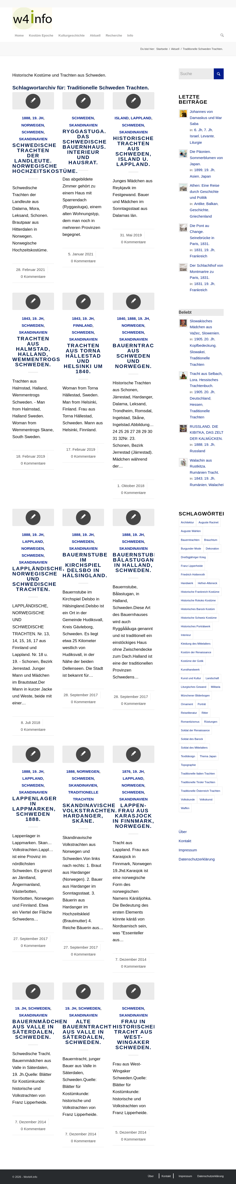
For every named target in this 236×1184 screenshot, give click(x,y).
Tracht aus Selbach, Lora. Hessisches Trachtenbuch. (206, 379)
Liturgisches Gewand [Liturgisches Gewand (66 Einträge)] (193, 686)
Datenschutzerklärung (197, 859)
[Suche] (221, 35)
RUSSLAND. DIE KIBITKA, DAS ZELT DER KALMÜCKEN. (206, 432)
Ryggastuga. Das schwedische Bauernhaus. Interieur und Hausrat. (84, 146)
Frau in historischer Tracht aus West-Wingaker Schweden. (135, 1034)
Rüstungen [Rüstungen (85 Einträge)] (210, 721)
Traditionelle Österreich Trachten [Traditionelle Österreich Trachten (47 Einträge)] (200, 790)
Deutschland (200, 398)
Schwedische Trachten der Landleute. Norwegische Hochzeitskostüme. (45, 158)
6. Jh (198, 130)
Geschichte (199, 210)
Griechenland (201, 216)
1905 (198, 339)
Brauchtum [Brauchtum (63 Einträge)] (210, 539)
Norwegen (32, 125)
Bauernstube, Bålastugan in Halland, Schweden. (136, 562)
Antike (199, 204)
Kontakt (185, 841)
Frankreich (198, 256)
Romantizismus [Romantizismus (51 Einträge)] (190, 721)
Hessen (196, 404)
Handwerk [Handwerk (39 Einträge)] (187, 583)
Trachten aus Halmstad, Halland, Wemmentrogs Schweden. (36, 351)
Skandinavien (33, 139)
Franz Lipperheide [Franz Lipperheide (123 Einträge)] (192, 565)
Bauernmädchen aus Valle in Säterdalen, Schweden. (39, 1029)
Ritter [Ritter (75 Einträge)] (204, 712)
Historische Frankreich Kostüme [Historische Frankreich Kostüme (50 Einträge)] (200, 591)
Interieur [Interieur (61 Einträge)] (186, 634)
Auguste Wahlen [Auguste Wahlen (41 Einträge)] (191, 531)
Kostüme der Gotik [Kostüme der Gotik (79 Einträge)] (192, 660)
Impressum (188, 850)
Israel (194, 136)
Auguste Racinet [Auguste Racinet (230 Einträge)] (208, 522)
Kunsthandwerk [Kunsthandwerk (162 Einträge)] (190, 669)
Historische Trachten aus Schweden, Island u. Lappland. (133, 151)
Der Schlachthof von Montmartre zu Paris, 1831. (206, 271)
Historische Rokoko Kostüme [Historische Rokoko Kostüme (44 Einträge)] (198, 600)
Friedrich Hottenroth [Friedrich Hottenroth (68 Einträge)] (193, 574)
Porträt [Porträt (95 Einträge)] (202, 704)
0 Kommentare (33, 276)
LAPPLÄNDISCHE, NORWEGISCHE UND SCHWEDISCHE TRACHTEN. (38, 579)
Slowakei (197, 352)
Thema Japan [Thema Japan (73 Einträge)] (208, 756)
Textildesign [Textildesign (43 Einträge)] (188, 756)
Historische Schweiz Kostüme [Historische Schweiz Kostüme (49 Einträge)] (199, 617)
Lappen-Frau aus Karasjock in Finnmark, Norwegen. (133, 815)
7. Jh (208, 130)
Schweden (33, 132)
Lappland (141, 118)
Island (122, 118)
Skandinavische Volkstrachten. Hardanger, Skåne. (89, 813)
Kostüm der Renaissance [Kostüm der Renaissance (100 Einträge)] (196, 652)
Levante (207, 136)
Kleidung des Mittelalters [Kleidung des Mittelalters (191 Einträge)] (196, 643)
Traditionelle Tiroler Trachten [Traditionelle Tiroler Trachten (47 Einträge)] (198, 782)
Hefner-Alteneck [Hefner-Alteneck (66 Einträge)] (207, 583)
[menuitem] (19, 35)
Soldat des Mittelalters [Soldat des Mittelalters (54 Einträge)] (194, 747)
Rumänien (198, 485)
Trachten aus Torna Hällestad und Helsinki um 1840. (83, 358)
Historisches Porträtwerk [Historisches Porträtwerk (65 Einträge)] (195, 626)
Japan (206, 176)
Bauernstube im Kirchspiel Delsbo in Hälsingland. (85, 565)
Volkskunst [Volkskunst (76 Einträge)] (206, 799)
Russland (197, 451)
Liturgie (196, 142)
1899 (198, 170)
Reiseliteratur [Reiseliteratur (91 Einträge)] (189, 712)
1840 (121, 318)
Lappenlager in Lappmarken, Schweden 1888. (34, 809)
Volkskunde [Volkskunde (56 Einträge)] (188, 799)
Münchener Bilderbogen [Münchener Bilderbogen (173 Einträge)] (195, 695)
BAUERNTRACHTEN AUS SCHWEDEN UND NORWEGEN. (141, 356)
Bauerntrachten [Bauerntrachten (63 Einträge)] (190, 539)
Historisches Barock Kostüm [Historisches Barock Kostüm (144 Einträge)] (198, 609)
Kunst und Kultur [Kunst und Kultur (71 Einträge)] (191, 678)
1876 (126, 771)
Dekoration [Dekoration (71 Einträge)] (212, 548)
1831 (198, 250)
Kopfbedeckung (203, 345)
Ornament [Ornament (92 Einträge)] (187, 704)
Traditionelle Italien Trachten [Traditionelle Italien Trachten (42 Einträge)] (198, 773)
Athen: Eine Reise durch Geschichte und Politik (204, 191)
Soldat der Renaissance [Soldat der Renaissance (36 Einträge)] (195, 730)
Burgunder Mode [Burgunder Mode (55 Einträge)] (191, 548)
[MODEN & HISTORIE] (32, 18)
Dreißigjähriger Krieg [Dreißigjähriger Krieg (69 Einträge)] (193, 557)
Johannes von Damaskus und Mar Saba (206, 117)
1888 (26, 118)
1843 (26, 318)
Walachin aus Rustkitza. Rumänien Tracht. (204, 466)
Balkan (212, 204)
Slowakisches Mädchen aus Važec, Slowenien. (205, 327)
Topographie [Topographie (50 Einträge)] (188, 764)
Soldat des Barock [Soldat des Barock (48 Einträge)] (192, 738)
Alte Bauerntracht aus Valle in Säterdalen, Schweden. (87, 1032)
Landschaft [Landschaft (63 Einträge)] (212, 678)
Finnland (82, 325)
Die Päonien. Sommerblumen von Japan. (206, 157)
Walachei (215, 485)
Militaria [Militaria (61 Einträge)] (215, 686)
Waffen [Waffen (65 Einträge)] (185, 808)
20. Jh (209, 339)
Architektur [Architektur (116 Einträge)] (187, 522)
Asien (194, 176)
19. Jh (37, 118)
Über (183, 832)
